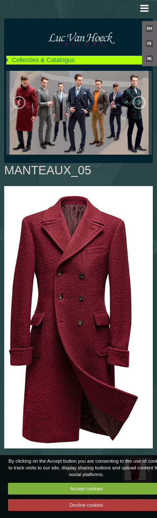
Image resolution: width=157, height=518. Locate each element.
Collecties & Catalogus (43, 59)
